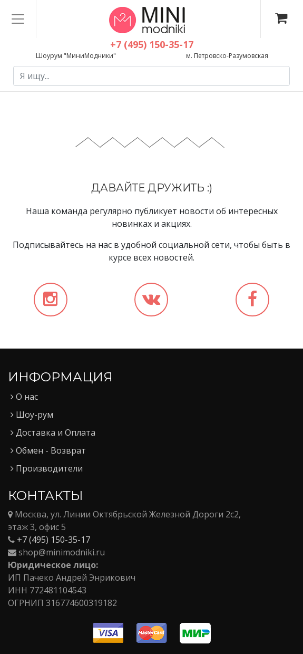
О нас (24, 396)
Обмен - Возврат (48, 450)
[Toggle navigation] (17, 19)
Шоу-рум (32, 414)
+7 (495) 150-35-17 (53, 539)
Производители (47, 468)
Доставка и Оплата (53, 432)
